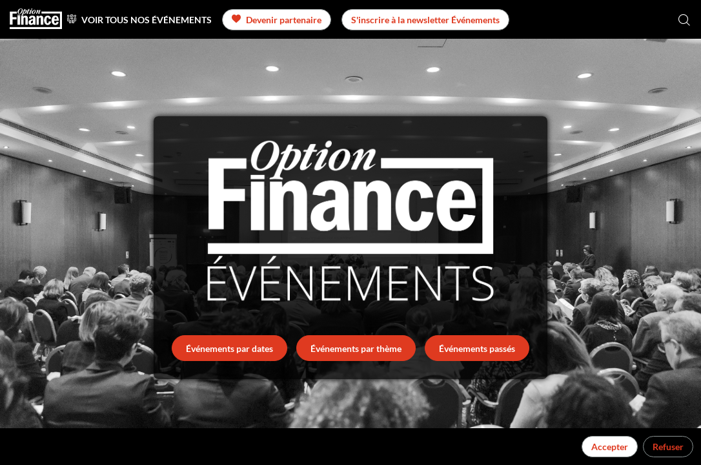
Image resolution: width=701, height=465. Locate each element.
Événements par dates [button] (229, 348)
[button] (276, 19)
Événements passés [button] (477, 348)
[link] (139, 19)
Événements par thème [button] (355, 348)
